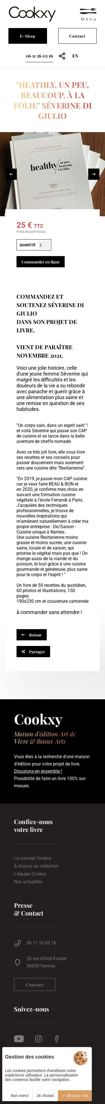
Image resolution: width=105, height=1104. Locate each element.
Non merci (17, 1095)
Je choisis (45, 1095)
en (75, 56)
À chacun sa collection (36, 866)
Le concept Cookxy (32, 858)
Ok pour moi (75, 1095)
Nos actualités (28, 881)
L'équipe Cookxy (30, 874)
